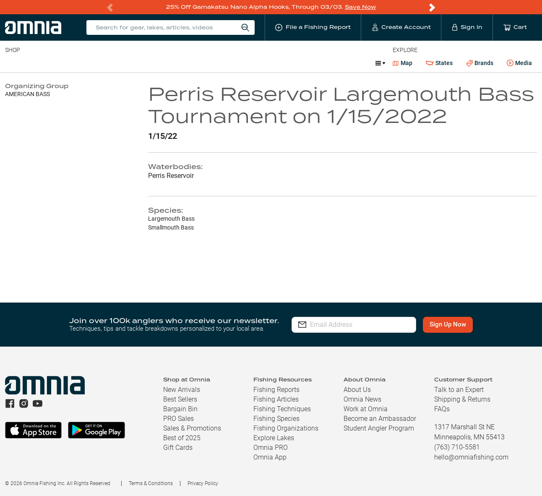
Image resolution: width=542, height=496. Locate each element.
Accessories (166, 63)
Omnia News (362, 399)
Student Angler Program (379, 428)
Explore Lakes (273, 438)
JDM (308, 63)
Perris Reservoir (171, 176)
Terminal (125, 63)
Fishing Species (276, 419)
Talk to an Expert (459, 390)
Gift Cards (178, 448)
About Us (357, 390)
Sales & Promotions (192, 428)
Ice (284, 63)
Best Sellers (180, 399)
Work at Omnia (366, 409)
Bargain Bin (180, 409)
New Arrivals (181, 390)
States (439, 63)
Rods (64, 63)
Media (519, 63)
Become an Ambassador (380, 419)
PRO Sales (178, 419)
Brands (479, 63)
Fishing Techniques (282, 409)
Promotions (346, 64)
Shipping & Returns (462, 399)
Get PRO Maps (247, 63)
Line (38, 63)
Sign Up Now (451, 324)
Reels (91, 63)
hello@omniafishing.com (471, 457)
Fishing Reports (276, 390)
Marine (205, 63)
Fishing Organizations (285, 428)
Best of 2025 (182, 438)
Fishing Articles (276, 399)
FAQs (442, 409)
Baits (12, 63)
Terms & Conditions (151, 483)
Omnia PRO (270, 448)
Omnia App (270, 457)
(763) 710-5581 (457, 447)
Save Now (360, 6)
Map (402, 63)
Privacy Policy (203, 483)
